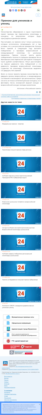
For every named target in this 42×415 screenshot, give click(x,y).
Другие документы (10, 400)
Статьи (6, 382)
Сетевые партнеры (10, 394)
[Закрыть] (39, 404)
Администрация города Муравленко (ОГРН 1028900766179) (24, 369)
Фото (5, 385)
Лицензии (7, 398)
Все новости (8, 376)
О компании (8, 390)
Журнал (6, 384)
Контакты (7, 392)
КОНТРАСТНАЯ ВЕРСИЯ (21, 7)
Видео (6, 378)
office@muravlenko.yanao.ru (12, 373)
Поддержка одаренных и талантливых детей (25, 98)
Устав (6, 396)
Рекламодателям (9, 387)
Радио (6, 380)
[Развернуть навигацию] (38, 15)
